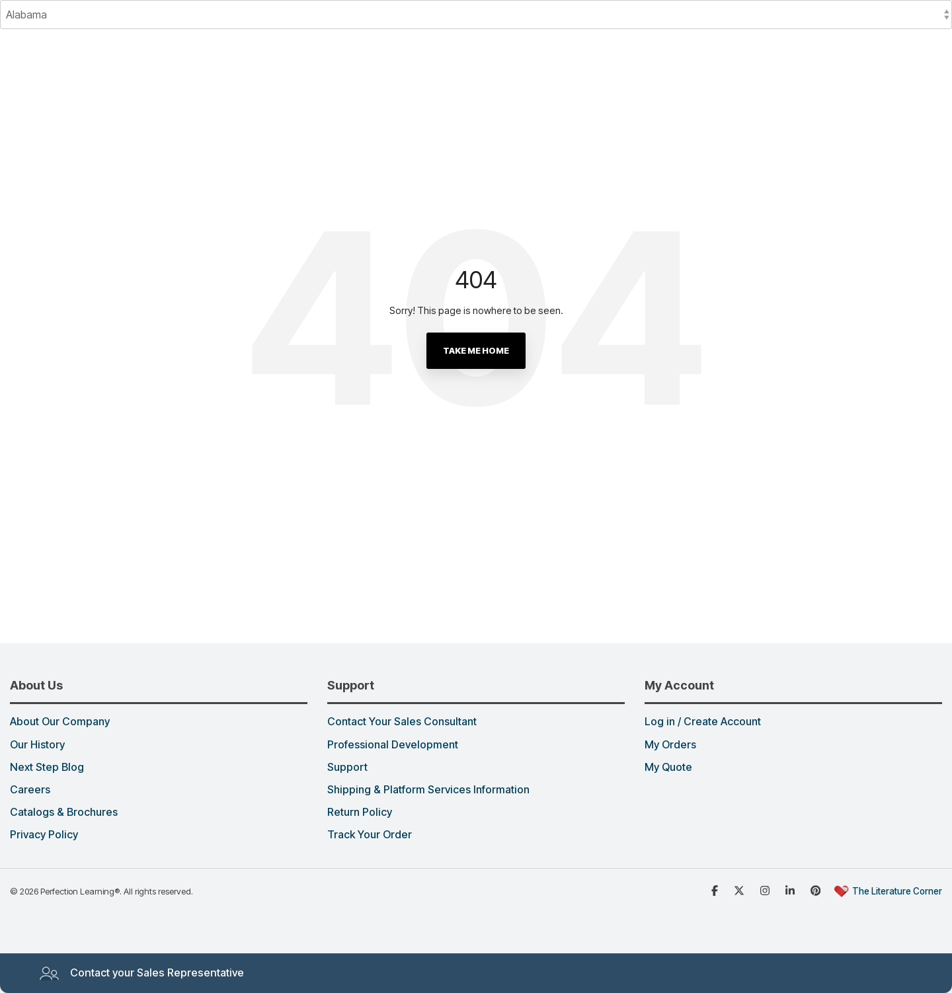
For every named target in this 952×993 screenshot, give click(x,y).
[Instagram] (766, 889)
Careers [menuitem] (30, 790)
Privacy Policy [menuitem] (44, 835)
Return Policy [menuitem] (359, 812)
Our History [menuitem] (37, 745)
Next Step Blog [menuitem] (47, 768)
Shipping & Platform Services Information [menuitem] (428, 790)
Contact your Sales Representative (141, 973)
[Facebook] (716, 889)
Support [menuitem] (347, 768)
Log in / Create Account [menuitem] (703, 722)
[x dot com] (740, 889)
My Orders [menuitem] (670, 745)
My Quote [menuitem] (668, 768)
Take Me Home (476, 350)
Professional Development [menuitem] (392, 745)
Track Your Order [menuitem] (369, 835)
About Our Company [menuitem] (60, 722)
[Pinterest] (817, 889)
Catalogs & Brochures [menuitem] (64, 812)
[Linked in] (791, 889)
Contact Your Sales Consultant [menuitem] (402, 722)
